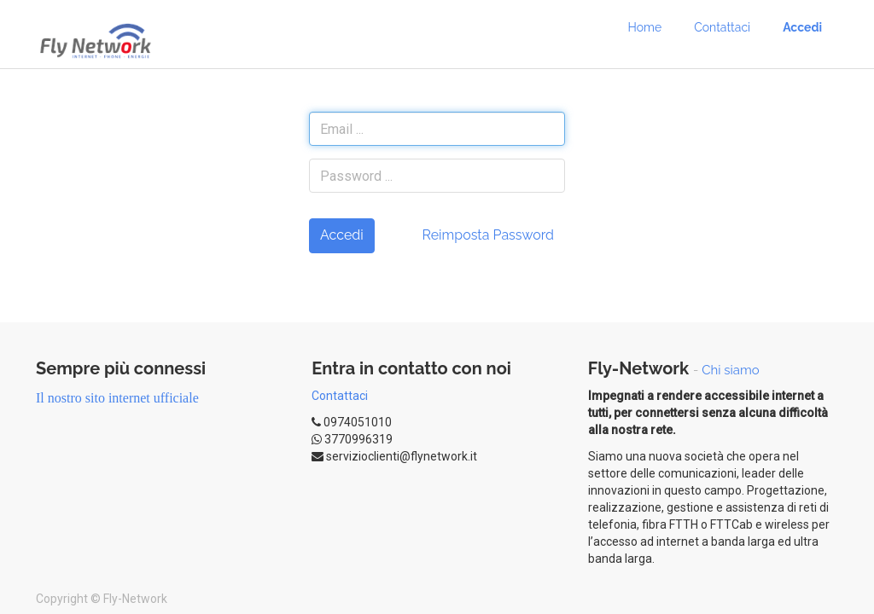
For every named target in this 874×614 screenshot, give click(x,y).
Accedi (342, 235)
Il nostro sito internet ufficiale (117, 398)
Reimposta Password (488, 235)
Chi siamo (731, 370)
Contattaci (340, 396)
